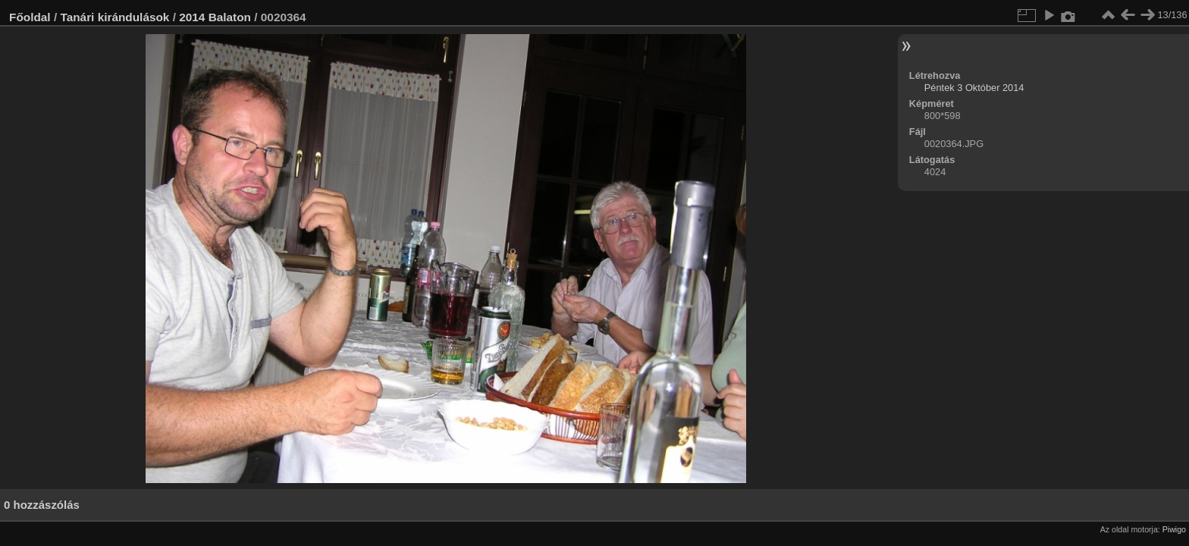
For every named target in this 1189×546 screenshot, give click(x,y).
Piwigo (1174, 529)
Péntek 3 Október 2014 (974, 87)
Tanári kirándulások (114, 17)
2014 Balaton (215, 17)
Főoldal (30, 17)
